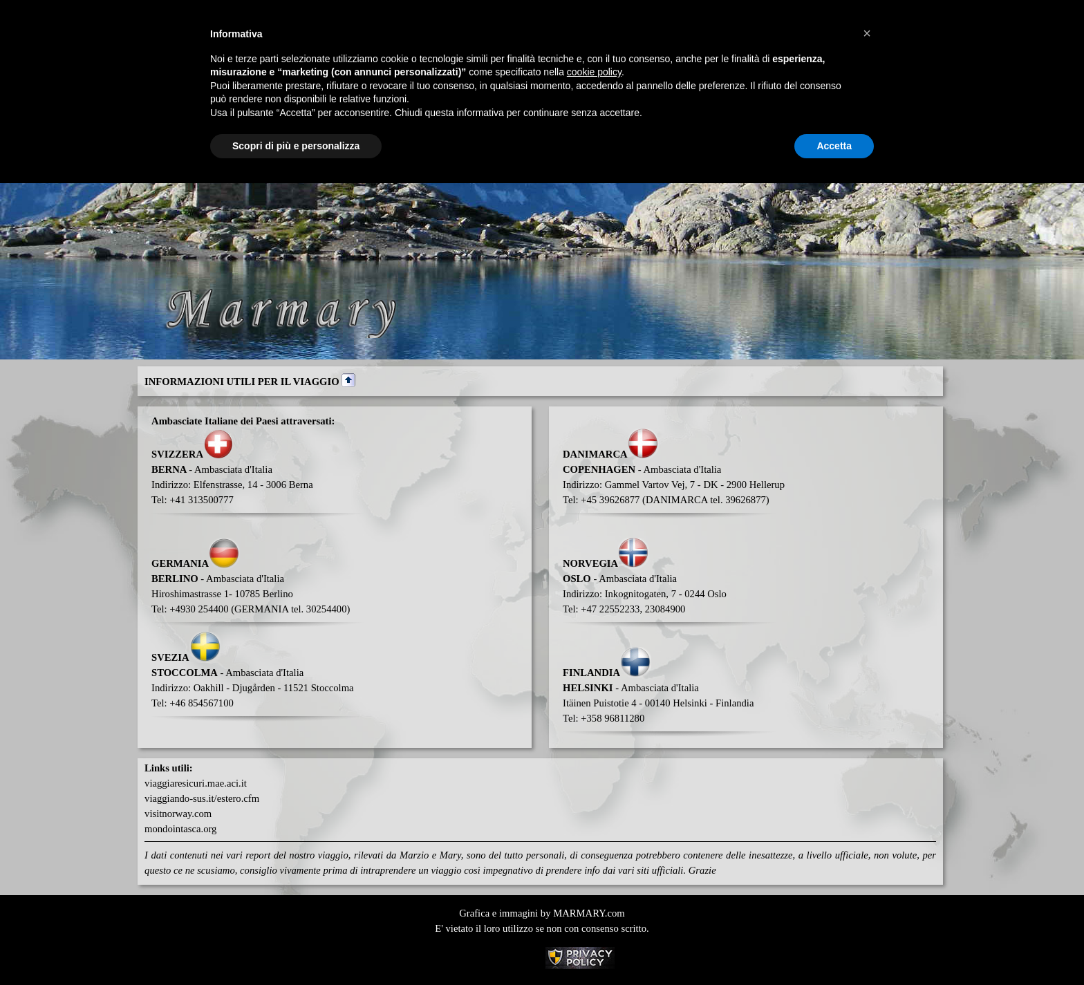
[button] (867, 33)
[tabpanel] (540, 381)
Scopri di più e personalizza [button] (295, 145)
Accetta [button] (834, 145)
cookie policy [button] (594, 71)
